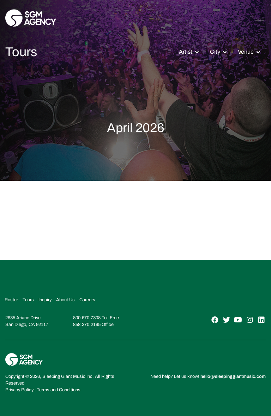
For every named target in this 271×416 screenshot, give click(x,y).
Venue (246, 52)
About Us (65, 299)
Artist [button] (185, 52)
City (215, 52)
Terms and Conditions (58, 389)
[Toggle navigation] (260, 18)
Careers (87, 299)
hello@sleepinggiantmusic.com (233, 376)
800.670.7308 (87, 317)
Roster (11, 299)
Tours (28, 299)
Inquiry (45, 299)
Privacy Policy (19, 389)
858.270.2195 (87, 324)
